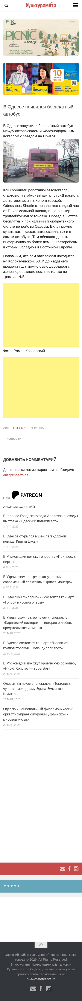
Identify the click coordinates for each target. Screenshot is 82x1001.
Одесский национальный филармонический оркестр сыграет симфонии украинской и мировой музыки (38, 714)
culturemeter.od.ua (41, 979)
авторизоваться (15, 475)
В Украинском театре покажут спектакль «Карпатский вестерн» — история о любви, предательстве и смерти (37, 623)
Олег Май (20, 428)
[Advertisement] (41, 315)
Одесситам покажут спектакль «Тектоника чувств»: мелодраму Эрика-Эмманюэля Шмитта (36, 689)
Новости (13, 438)
